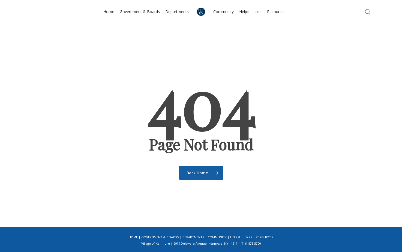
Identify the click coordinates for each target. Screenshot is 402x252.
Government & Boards (160, 237)
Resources (264, 237)
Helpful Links (241, 237)
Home (133, 237)
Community (217, 237)
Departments (193, 237)
